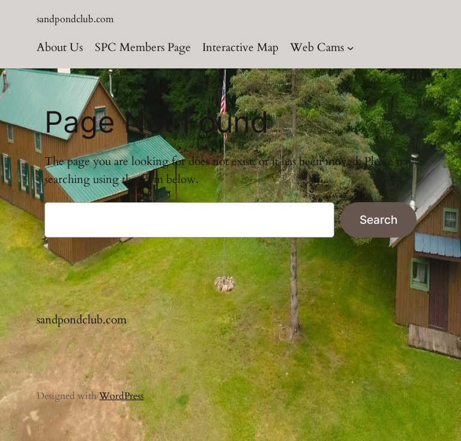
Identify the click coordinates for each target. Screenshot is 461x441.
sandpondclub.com (75, 19)
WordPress (121, 396)
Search (378, 219)
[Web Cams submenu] (350, 48)
